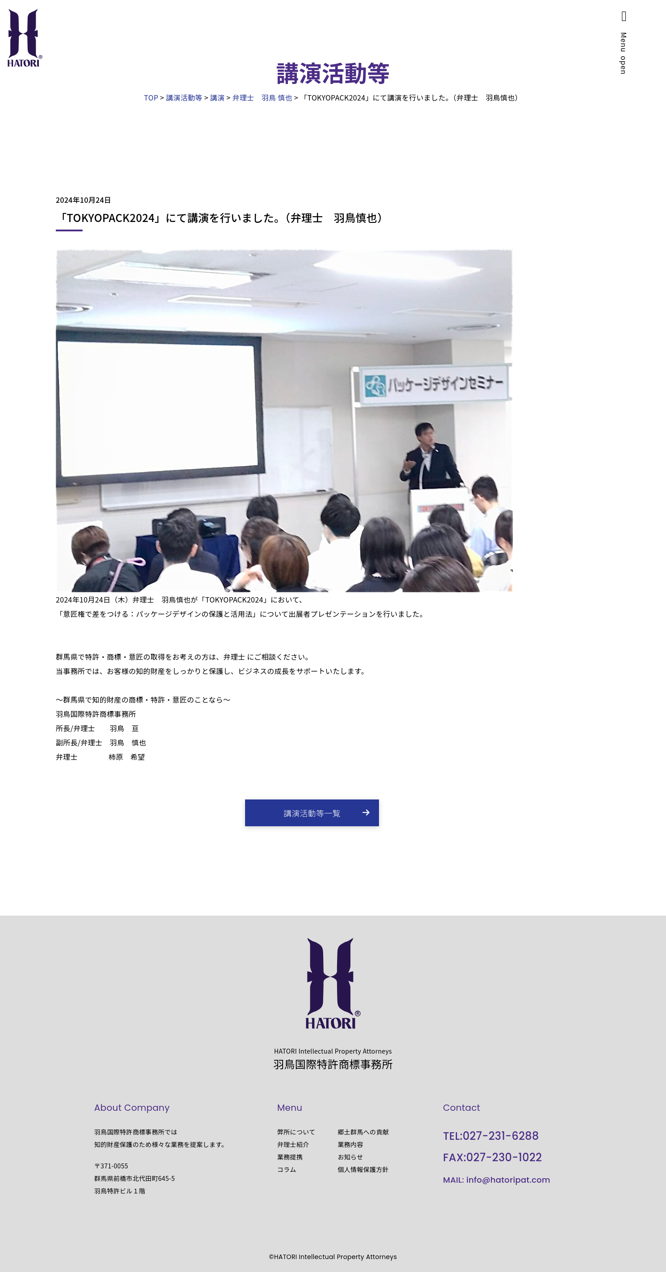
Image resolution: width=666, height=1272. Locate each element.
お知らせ (350, 1156)
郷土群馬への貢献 (363, 1131)
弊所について (296, 1131)
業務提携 (290, 1156)
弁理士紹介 (293, 1144)
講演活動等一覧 (312, 813)
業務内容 (350, 1144)
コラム (286, 1169)
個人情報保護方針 (363, 1169)
